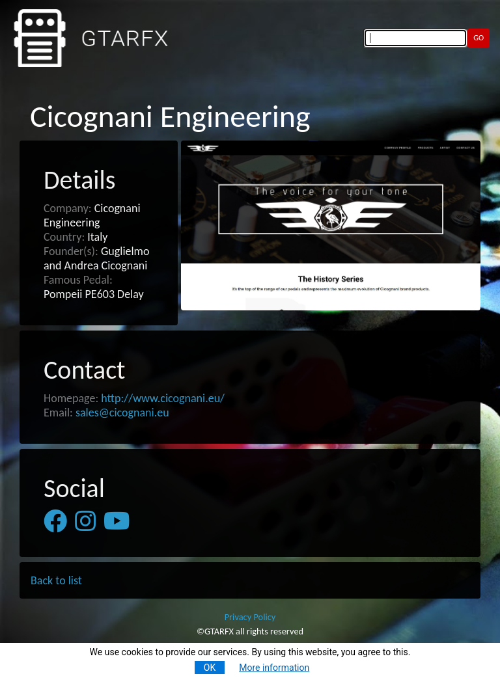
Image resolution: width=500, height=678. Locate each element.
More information (274, 667)
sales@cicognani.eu (122, 412)
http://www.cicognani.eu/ (163, 398)
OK (209, 667)
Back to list (56, 580)
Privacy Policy (250, 617)
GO (478, 37)
